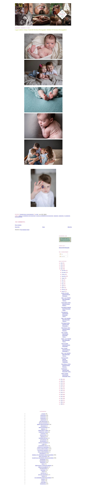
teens (43, 476)
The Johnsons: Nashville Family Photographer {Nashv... (66, 309)
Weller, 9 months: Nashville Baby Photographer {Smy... (66, 375)
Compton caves (43, 432)
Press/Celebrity (43, 467)
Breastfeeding (43, 427)
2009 (62, 402)
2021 (62, 379)
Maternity (43, 453)
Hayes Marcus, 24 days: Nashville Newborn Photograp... (66, 365)
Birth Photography (43, 424)
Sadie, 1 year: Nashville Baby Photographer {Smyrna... (66, 299)
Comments (62, 256)
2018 (62, 384)
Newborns (43, 460)
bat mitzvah (43, 421)
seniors (43, 470)
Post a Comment (18, 225)
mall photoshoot (43, 451)
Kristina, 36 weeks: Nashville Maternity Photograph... (65, 294)
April (63, 285)
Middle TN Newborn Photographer (42, 454)
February (63, 289)
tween (43, 479)
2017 (62, 386)
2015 (62, 390)
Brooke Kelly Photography (64, 247)
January (63, 291)
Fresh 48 (43, 436)
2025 (62, 263)
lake (43, 444)
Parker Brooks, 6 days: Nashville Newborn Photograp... (65, 329)
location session (43, 450)
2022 (62, 268)
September (64, 276)
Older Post (70, 227)
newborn (43, 459)
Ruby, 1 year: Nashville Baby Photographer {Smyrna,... (65, 320)
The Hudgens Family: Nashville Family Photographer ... (65, 324)
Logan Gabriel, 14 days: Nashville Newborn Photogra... (66, 304)
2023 (62, 266)
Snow (43, 471)
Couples (43, 433)
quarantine (43, 468)
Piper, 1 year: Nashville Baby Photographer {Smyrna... (65, 354)
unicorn (43, 482)
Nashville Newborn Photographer (42, 457)
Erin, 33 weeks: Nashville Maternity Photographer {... (65, 350)
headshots (43, 441)
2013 (62, 394)
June (63, 281)
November (64, 272)
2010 (62, 400)
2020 (62, 381)
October (63, 274)
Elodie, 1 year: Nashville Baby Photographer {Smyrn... (66, 340)
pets (43, 464)
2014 (62, 392)
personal (43, 462)
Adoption (43, 419)
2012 (62, 396)
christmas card (43, 430)
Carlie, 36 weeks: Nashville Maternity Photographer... (65, 345)
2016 (62, 388)
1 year (43, 413)
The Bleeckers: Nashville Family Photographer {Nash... (66, 370)
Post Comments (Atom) (24, 229)
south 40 (43, 473)
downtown (43, 435)
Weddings (43, 483)
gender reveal (43, 438)
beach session (43, 422)
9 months (43, 418)
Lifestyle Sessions (43, 447)
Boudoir (43, 425)
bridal (43, 429)
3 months (43, 415)
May (63, 283)
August (63, 278)
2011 (62, 398)
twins (43, 480)
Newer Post (17, 227)
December (64, 270)
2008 (62, 404)
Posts (61, 254)
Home (43, 227)
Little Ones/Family (42, 448)
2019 (62, 383)
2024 (62, 265)
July (63, 280)
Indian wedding (43, 442)
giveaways (43, 439)
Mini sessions (43, 456)
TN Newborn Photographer (43, 477)
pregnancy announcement (43, 465)
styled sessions (43, 474)
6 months (43, 416)
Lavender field (43, 445)
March (63, 287)
